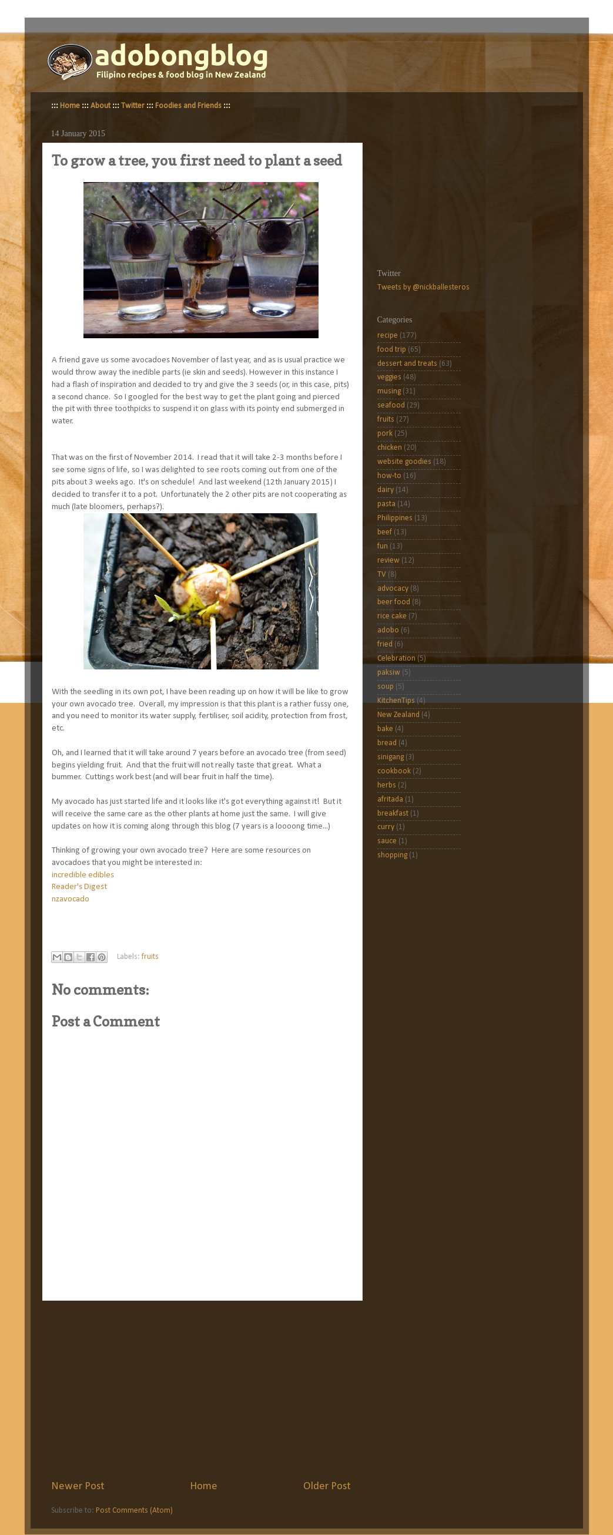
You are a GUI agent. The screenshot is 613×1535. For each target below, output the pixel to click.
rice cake (392, 616)
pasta (386, 504)
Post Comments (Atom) (134, 1510)
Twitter (133, 106)
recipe (387, 335)
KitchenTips (396, 701)
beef (384, 532)
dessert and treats (407, 364)
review (388, 560)
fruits (150, 957)
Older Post (327, 1486)
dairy (385, 490)
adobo (388, 630)
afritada (390, 799)
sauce (387, 841)
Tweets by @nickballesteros (423, 287)
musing (389, 391)
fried (385, 644)
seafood (391, 405)
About (100, 106)
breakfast (392, 813)
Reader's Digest (79, 887)
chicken (389, 448)
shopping (392, 855)
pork (385, 433)
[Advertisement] (201, 1390)
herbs (386, 785)
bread (387, 743)
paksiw (388, 672)
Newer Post (78, 1486)
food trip (391, 350)
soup (385, 687)
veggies (389, 377)
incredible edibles (83, 875)
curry (385, 827)
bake (385, 729)
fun (382, 546)
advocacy (392, 589)
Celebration (396, 658)
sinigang (390, 757)
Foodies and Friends (188, 106)
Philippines (395, 518)
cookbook (394, 771)
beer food (393, 602)
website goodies (404, 462)
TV (381, 574)
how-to (389, 476)
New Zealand (398, 715)
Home (70, 106)
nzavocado (70, 899)
